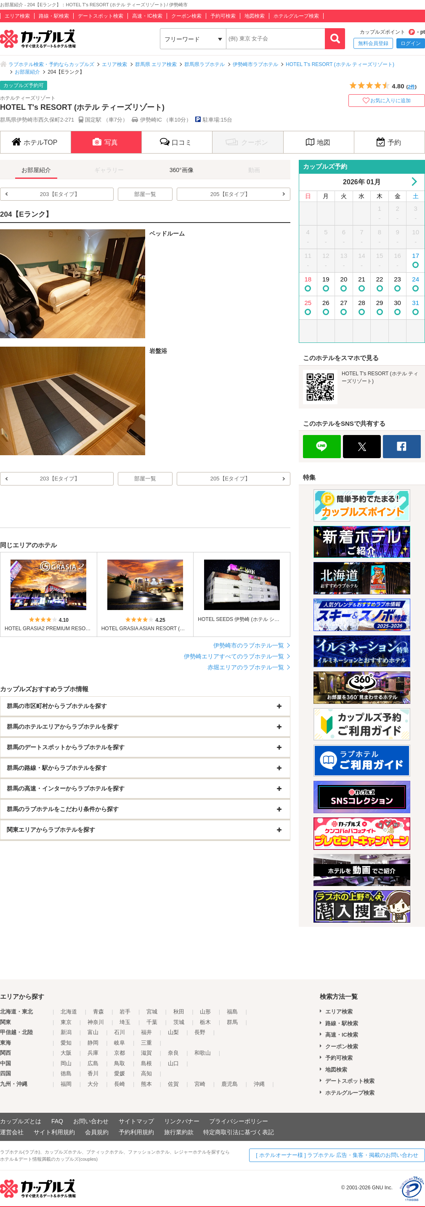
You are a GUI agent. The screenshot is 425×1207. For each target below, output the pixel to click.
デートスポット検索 (100, 16)
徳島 (66, 1073)
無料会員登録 (373, 43)
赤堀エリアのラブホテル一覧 (245, 667)
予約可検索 (223, 16)
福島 (232, 1011)
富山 (93, 1032)
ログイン (411, 43)
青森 (98, 1011)
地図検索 (254, 16)
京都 (119, 1053)
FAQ (57, 1121)
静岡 (93, 1043)
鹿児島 (229, 1084)
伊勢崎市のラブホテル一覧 (248, 645)
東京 (66, 1022)
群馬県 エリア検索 (156, 64)
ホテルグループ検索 (296, 16)
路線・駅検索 (54, 16)
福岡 (66, 1084)
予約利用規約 (136, 1132)
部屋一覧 (145, 194)
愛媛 (119, 1073)
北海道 (69, 1011)
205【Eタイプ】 (230, 194)
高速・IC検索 (147, 16)
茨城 (178, 1022)
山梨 (173, 1032)
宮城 (151, 1011)
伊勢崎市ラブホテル (255, 64)
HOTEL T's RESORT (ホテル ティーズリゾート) (340, 64)
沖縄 (259, 1084)
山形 (205, 1011)
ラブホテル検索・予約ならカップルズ (51, 64)
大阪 (66, 1053)
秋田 (178, 1011)
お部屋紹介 (27, 72)
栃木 (205, 1022)
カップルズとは (20, 1121)
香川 (93, 1073)
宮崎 (199, 1084)
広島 (93, 1063)
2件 (411, 86)
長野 (199, 1032)
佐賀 (173, 1084)
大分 (93, 1084)
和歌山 (202, 1053)
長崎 (119, 1084)
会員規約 (97, 1132)
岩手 (125, 1011)
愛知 (66, 1043)
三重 (146, 1043)
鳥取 (119, 1063)
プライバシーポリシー (238, 1121)
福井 (146, 1032)
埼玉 (125, 1022)
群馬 (232, 1022)
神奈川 (96, 1022)
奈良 (173, 1053)
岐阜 (119, 1043)
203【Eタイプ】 (60, 194)
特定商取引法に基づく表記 (238, 1132)
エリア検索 (17, 16)
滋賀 (146, 1053)
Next (412, 181)
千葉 (151, 1022)
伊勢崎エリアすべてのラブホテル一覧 (234, 656)
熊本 (146, 1084)
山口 (173, 1063)
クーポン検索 (186, 16)
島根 (146, 1063)
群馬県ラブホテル (204, 64)
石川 (119, 1032)
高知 (146, 1073)
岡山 (66, 1063)
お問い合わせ (91, 1121)
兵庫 (93, 1053)
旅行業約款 (179, 1132)
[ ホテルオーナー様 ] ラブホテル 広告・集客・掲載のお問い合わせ (337, 1155)
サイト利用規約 (54, 1132)
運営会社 (12, 1132)
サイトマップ (136, 1121)
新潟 (66, 1032)
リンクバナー (181, 1121)
